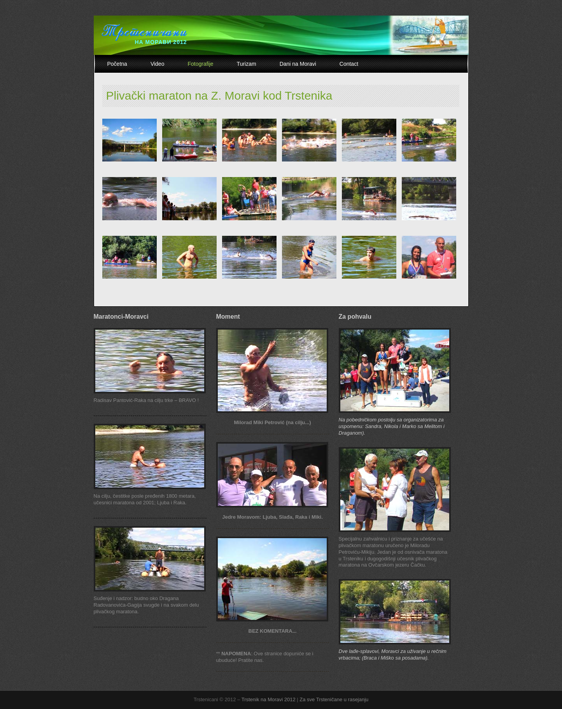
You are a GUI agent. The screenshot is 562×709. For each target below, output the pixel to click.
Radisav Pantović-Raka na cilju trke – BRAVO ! (146, 400)
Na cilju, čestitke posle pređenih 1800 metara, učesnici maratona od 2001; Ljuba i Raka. (145, 499)
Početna (117, 64)
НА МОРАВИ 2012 (161, 42)
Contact (349, 64)
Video (158, 64)
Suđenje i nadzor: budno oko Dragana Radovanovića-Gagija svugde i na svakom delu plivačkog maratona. (146, 604)
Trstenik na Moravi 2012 (269, 699)
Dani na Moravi (298, 64)
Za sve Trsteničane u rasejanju (333, 699)
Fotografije (200, 64)
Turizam (246, 64)
